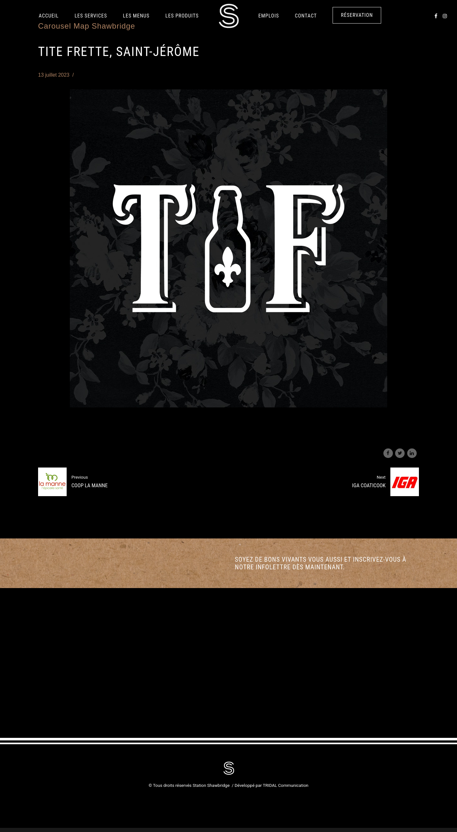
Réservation (357, 15)
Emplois (268, 16)
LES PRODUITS (182, 16)
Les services (91, 16)
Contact (306, 16)
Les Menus (136, 16)
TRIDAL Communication (285, 785)
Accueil (49, 16)
